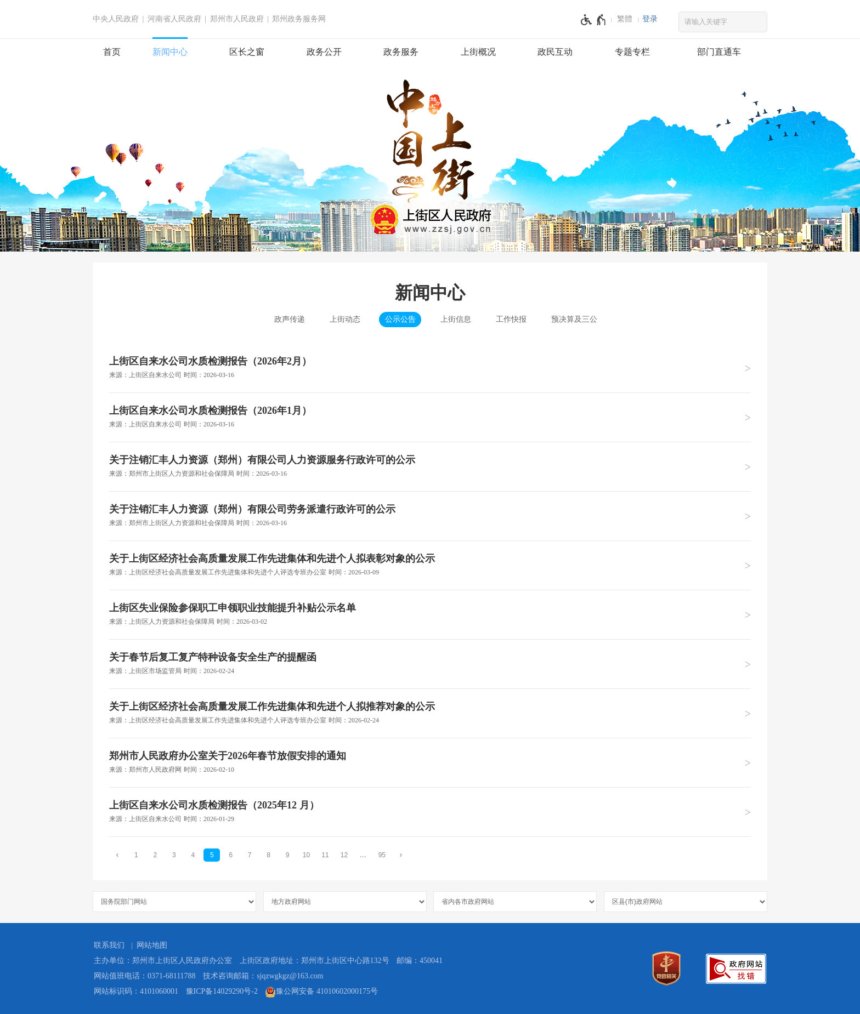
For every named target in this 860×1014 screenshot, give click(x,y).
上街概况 (478, 51)
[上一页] (117, 855)
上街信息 (455, 319)
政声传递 (289, 319)
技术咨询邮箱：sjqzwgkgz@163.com (263, 976)
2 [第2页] (155, 855)
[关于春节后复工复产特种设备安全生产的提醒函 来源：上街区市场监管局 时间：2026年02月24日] (430, 663)
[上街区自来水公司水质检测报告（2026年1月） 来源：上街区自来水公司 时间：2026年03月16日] (430, 417)
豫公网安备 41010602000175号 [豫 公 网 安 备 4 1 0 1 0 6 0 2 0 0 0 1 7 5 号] (321, 992)
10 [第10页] (306, 855)
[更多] (363, 855)
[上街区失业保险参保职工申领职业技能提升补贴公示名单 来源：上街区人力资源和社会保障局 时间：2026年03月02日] (430, 614)
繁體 (624, 19)
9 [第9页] (288, 855)
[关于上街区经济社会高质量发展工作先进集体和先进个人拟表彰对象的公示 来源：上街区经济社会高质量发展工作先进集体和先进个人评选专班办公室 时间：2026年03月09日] (430, 565)
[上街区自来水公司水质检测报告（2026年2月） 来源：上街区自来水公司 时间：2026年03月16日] (430, 368)
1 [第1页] (136, 855)
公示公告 (400, 319)
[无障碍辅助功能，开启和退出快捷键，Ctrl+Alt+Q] (594, 19)
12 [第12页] (344, 855)
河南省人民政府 (174, 19)
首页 (112, 51)
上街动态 (345, 319)
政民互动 (555, 51)
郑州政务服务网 (299, 19)
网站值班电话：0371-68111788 (145, 976)
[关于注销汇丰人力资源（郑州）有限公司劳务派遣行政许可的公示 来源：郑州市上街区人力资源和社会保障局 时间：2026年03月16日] (430, 515)
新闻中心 (170, 51)
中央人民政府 (116, 19)
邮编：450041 (420, 960)
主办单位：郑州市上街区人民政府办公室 (163, 960)
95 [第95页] (382, 855)
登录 (650, 19)
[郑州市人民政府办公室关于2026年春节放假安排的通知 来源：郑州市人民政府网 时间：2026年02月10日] (430, 762)
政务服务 (400, 51)
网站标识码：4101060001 (136, 991)
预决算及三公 (574, 319)
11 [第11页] (325, 855)
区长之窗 (246, 51)
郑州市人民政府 (237, 19)
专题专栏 (632, 51)
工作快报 (511, 319)
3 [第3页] (174, 855)
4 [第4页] (193, 855)
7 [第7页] (250, 855)
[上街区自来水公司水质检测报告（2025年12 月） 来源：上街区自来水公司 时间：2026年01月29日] (430, 811)
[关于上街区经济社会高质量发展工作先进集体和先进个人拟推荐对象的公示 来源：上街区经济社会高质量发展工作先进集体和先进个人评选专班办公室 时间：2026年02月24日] (430, 713)
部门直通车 (719, 51)
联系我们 (109, 945)
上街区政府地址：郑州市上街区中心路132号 (314, 960)
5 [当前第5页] (212, 855)
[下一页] (401, 855)
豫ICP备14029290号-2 (222, 991)
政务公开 (324, 51)
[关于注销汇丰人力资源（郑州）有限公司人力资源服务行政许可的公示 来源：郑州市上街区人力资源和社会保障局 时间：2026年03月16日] (430, 466)
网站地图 (152, 945)
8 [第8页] (268, 855)
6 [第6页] (231, 855)
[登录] (650, 19)
